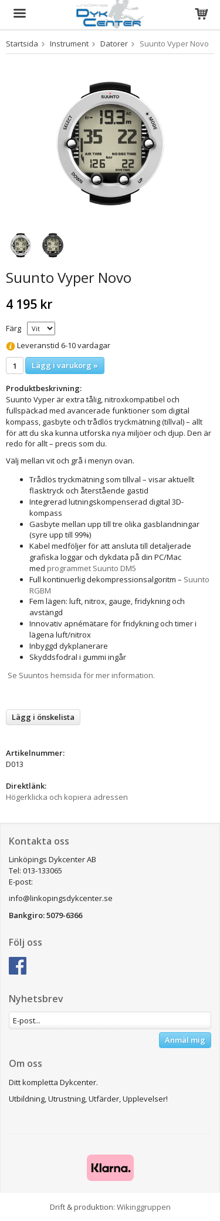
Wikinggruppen (144, 1207)
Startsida (22, 43)
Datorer (114, 43)
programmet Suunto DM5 (91, 568)
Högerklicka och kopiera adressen (67, 797)
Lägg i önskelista (43, 717)
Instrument (69, 43)
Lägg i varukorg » (65, 365)
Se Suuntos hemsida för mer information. (80, 675)
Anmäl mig (185, 1040)
